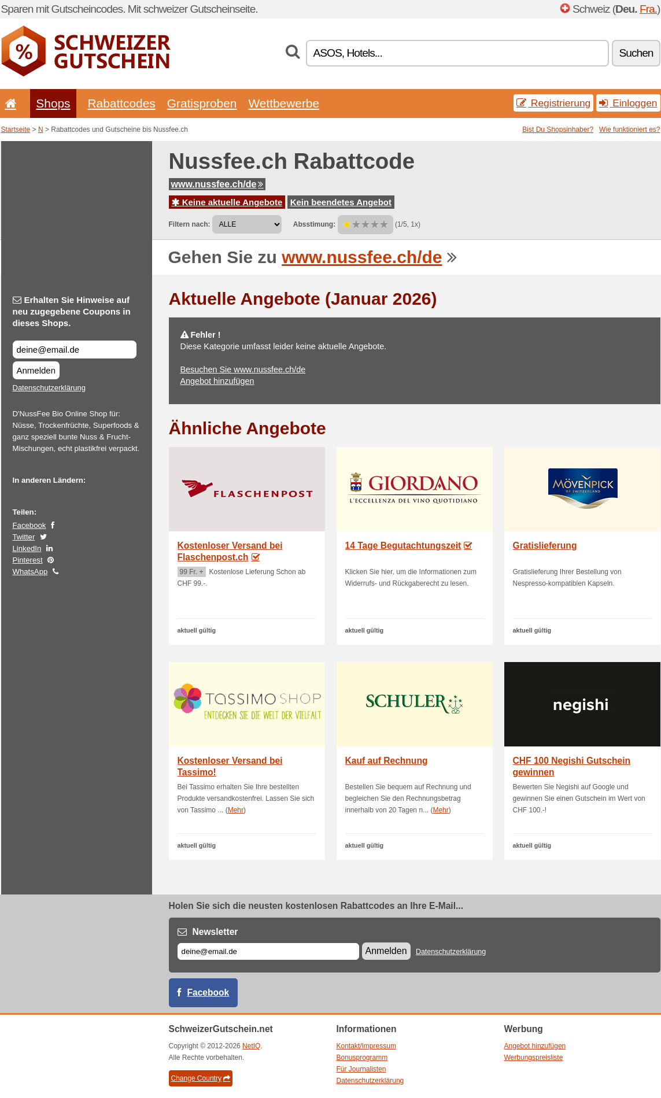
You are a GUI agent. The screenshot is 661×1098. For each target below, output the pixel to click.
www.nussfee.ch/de (217, 184)
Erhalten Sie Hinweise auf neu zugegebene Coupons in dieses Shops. (72, 311)
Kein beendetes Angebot (341, 202)
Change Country (200, 1078)
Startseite (16, 129)
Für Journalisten (361, 1069)
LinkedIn (27, 548)
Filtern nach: (190, 224)
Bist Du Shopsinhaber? (557, 129)
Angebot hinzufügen (217, 381)
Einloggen (628, 103)
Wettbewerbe (283, 103)
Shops (53, 103)
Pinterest (28, 560)
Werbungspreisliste (533, 1057)
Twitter (24, 537)
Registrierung (553, 103)
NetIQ (251, 1046)
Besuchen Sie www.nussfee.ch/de (243, 369)
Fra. (648, 9)
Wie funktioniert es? (629, 129)
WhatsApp (30, 571)
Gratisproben (202, 103)
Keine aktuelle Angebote (227, 202)
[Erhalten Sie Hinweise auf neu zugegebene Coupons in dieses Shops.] (74, 349)
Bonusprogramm (362, 1057)
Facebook (29, 525)
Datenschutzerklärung (49, 387)
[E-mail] (268, 951)
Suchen (636, 53)
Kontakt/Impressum (366, 1046)
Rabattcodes (122, 103)
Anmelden (36, 370)
